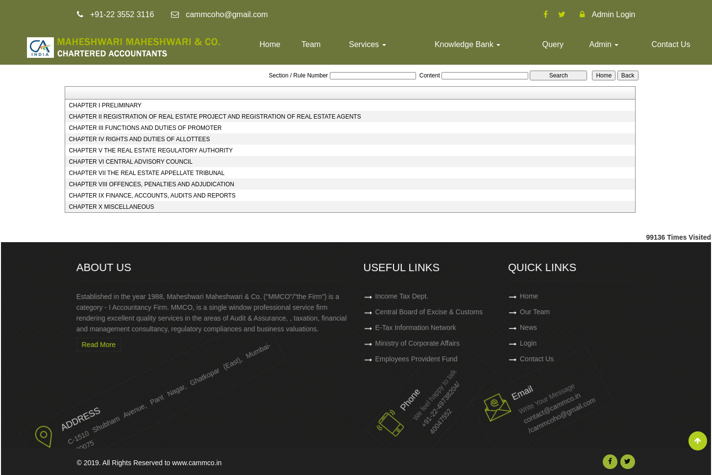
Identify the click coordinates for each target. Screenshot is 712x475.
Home (270, 44)
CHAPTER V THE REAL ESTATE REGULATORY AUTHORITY (151, 150)
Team (310, 44)
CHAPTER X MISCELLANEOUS (111, 206)
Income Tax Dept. (402, 299)
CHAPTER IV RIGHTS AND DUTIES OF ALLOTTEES (139, 139)
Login (555, 343)
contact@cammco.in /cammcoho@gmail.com (528, 403)
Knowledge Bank (468, 44)
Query (553, 44)
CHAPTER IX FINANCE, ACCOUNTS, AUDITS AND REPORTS (152, 195)
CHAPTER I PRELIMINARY (105, 105)
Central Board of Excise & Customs (429, 315)
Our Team (562, 312)
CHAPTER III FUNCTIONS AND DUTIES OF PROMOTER (145, 128)
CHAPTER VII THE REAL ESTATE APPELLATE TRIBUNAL (146, 173)
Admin (604, 44)
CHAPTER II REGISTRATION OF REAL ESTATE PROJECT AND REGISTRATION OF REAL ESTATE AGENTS (215, 116)
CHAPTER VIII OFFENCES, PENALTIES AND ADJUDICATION (151, 184)
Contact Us (670, 44)
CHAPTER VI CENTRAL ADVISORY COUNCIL (131, 161)
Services (367, 44)
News (555, 327)
